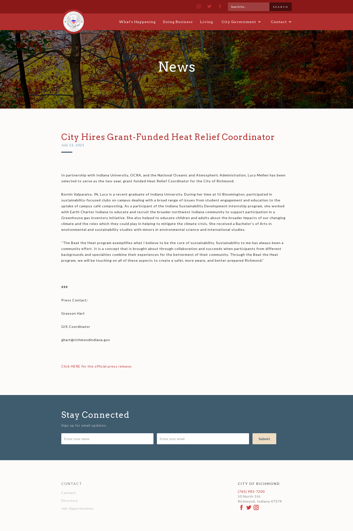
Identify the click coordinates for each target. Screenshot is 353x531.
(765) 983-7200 (251, 491)
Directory (69, 500)
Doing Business (178, 22)
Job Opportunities (77, 508)
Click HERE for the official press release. (96, 366)
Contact (68, 493)
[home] (73, 19)
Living (206, 22)
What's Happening (137, 22)
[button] (241, 21)
